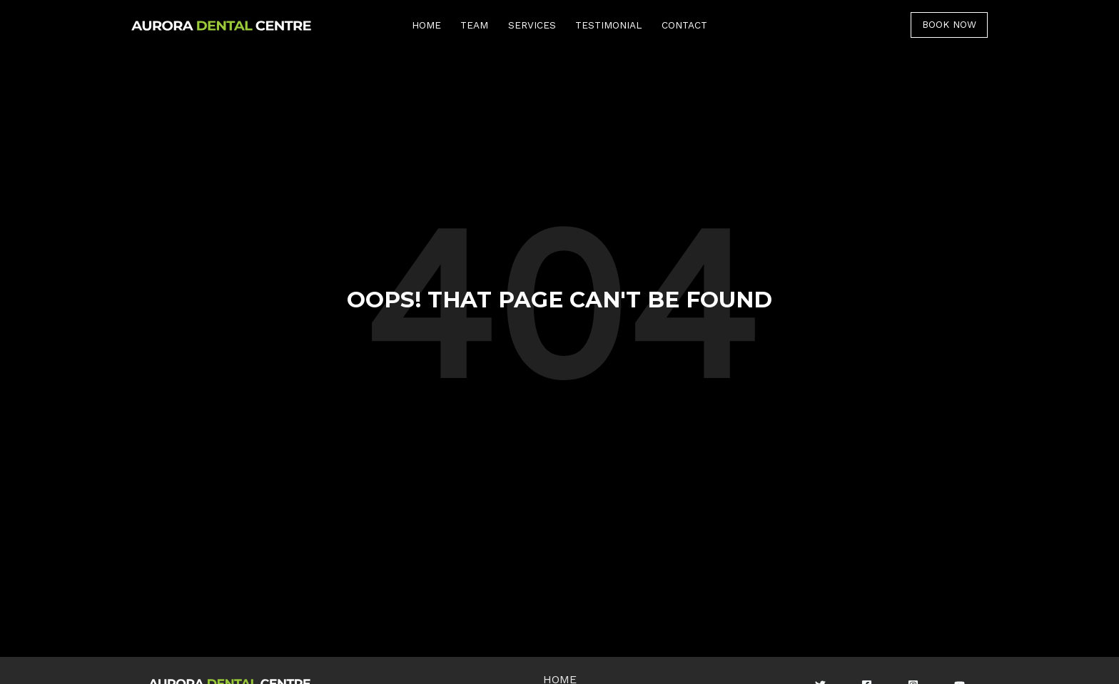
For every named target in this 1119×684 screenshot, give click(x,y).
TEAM (474, 25)
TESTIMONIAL (608, 25)
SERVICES (532, 25)
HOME (426, 25)
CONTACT (684, 25)
